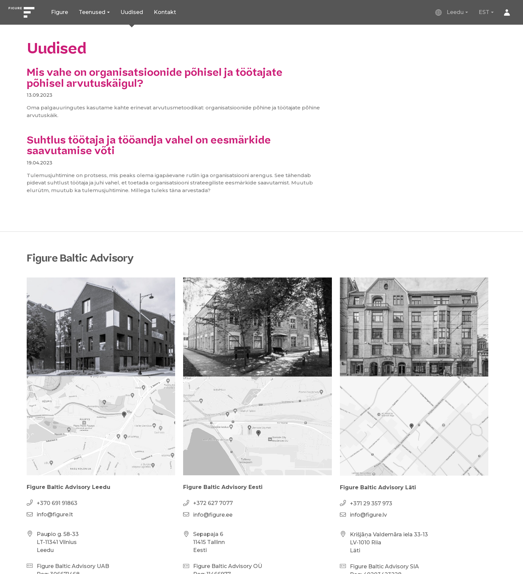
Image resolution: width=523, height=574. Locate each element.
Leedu (450, 12)
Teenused (92, 12)
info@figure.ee (212, 515)
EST (484, 12)
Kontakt (165, 12)
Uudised (131, 12)
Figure (59, 12)
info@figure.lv (368, 515)
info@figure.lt (55, 514)
